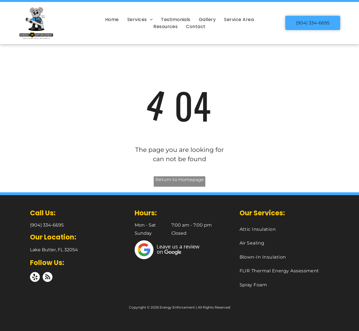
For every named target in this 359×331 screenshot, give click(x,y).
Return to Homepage (179, 179)
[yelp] (35, 277)
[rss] (47, 277)
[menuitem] (112, 19)
